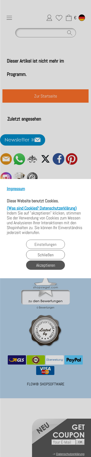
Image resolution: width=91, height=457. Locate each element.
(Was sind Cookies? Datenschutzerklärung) (42, 208)
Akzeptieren (45, 265)
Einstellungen (45, 244)
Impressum (16, 188)
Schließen (46, 254)
